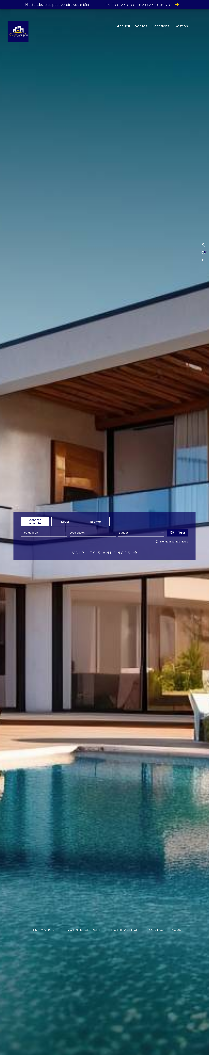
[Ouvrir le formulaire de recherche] (177, 532)
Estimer (95, 521)
